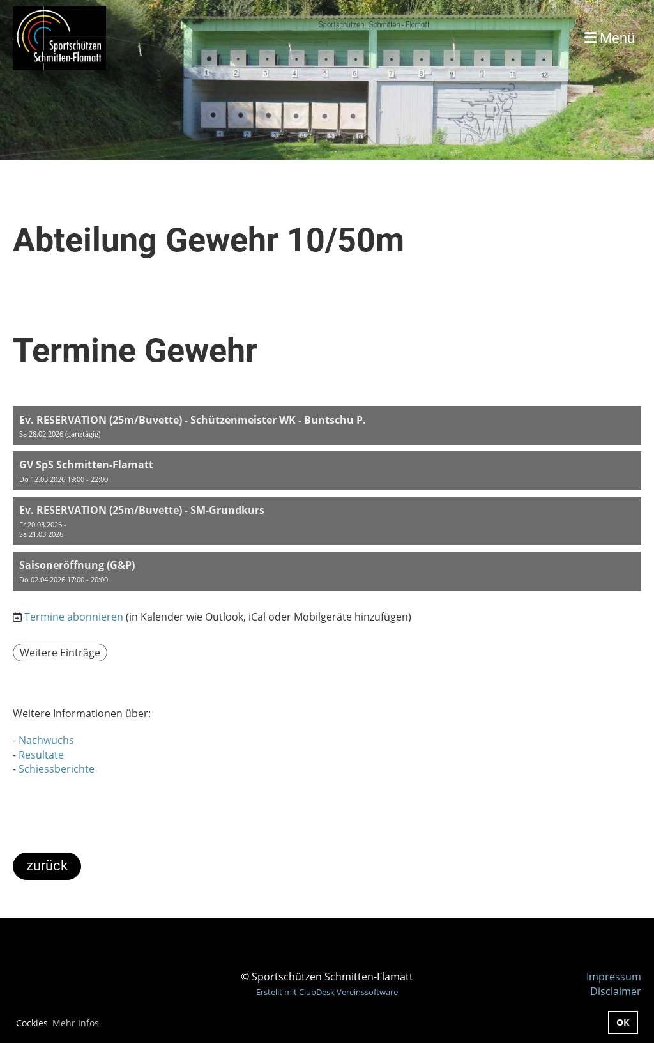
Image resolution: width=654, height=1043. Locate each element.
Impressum (613, 977)
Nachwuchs (46, 740)
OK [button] (622, 1022)
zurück (47, 866)
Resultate (41, 755)
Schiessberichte (57, 769)
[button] (327, 425)
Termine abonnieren (73, 617)
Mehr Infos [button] (75, 1023)
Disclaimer (615, 991)
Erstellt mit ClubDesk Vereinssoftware (327, 992)
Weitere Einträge (60, 652)
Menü (609, 38)
